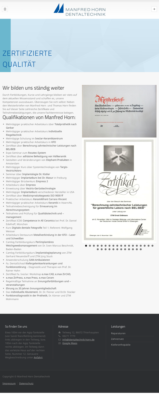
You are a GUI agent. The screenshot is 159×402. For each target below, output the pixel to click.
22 (109, 249)
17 (148, 245)
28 (133, 249)
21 (106, 249)
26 (125, 249)
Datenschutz (26, 383)
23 (113, 249)
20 (102, 249)
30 (141, 249)
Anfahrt (38, 357)
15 (141, 245)
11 (125, 245)
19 (98, 249)
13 (133, 245)
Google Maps (69, 343)
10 (121, 245)
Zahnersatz (117, 338)
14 (137, 245)
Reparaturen (118, 333)
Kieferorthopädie (120, 344)
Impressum (9, 383)
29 (137, 249)
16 (145, 245)
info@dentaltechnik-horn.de (78, 339)
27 (129, 249)
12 (129, 245)
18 (152, 245)
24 (117, 249)
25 (121, 249)
